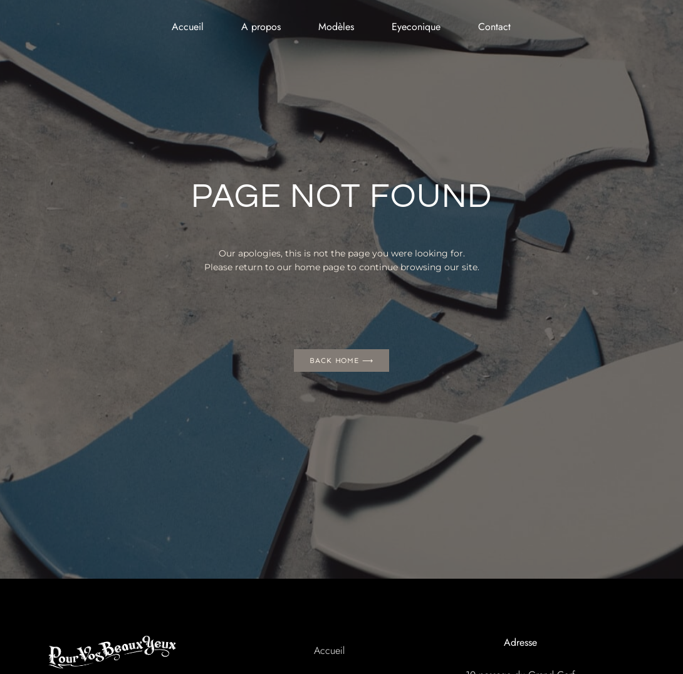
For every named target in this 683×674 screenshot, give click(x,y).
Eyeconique (416, 26)
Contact (494, 26)
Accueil (188, 26)
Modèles (336, 26)
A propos (261, 26)
